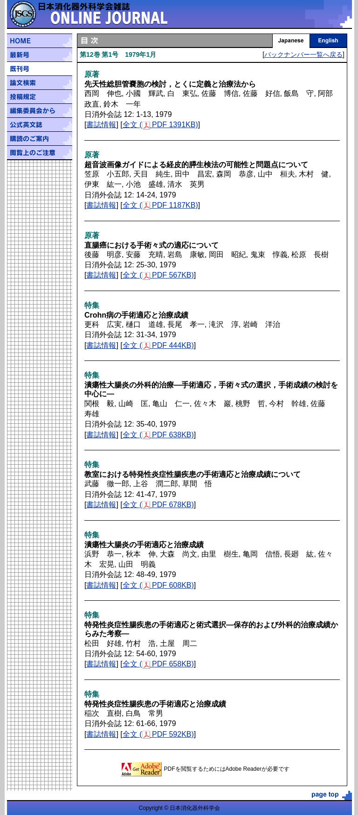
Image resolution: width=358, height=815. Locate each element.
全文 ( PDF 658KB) (158, 664)
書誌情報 (101, 125)
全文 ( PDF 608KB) (158, 585)
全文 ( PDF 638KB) (158, 435)
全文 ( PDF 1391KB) (160, 125)
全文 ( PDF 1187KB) (160, 205)
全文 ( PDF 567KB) (158, 275)
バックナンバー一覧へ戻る (303, 54)
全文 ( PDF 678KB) (158, 505)
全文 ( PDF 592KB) (158, 734)
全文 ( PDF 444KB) (158, 345)
